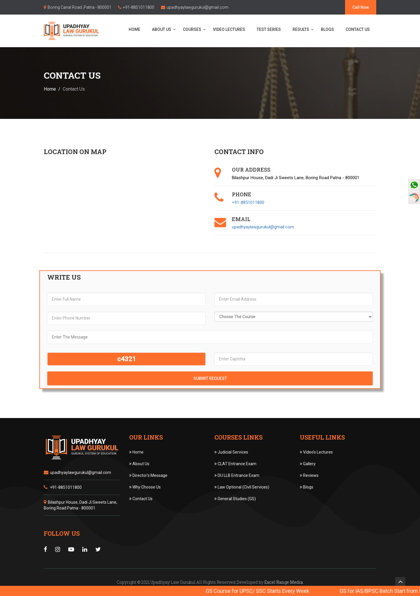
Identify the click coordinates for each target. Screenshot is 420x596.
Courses (194, 29)
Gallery (308, 463)
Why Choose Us (145, 487)
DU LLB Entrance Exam (236, 475)
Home (136, 29)
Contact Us (359, 29)
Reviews (309, 475)
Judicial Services (231, 452)
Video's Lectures (316, 452)
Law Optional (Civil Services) (241, 487)
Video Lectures (231, 29)
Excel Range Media (283, 582)
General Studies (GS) (235, 498)
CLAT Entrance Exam (235, 463)
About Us (163, 29)
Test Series (270, 29)
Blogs (329, 29)
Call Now (360, 7)
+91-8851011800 (138, 7)
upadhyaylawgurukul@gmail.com (197, 7)
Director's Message (148, 475)
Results (302, 29)
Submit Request (210, 378)
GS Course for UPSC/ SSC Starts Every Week (267, 591)
